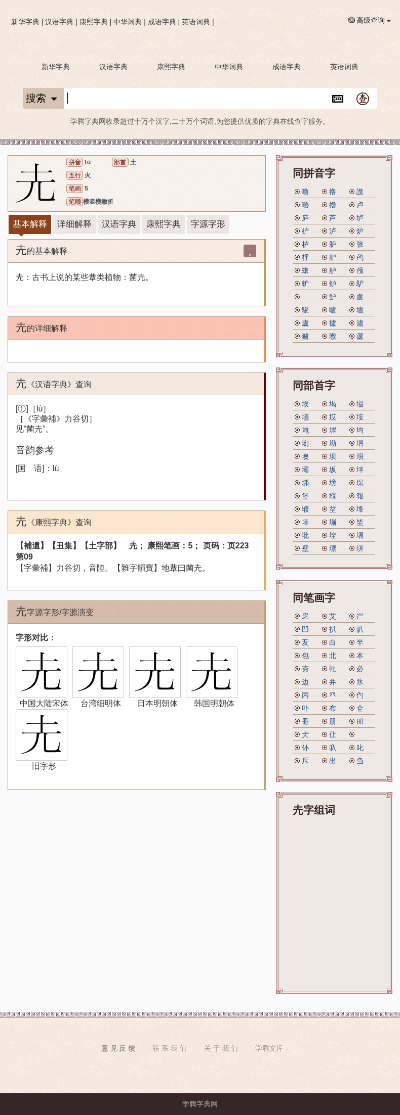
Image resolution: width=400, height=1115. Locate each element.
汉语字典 (59, 22)
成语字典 (162, 22)
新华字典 (25, 22)
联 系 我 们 (169, 1048)
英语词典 (196, 22)
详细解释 (74, 224)
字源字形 (208, 224)
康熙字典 (93, 22)
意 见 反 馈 (118, 1048)
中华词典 (127, 22)
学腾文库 (269, 1048)
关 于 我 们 (221, 1048)
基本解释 (30, 224)
